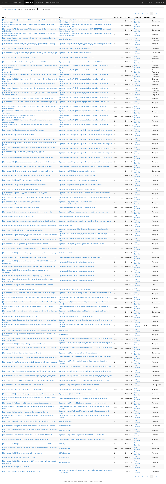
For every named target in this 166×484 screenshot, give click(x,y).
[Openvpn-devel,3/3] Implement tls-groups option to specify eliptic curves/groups (28, 394)
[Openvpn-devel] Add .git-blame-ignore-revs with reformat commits (24, 185)
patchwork (66, 481)
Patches (29, 2)
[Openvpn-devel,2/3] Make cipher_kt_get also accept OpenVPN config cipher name (29, 235)
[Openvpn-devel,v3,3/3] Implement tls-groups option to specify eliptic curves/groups (29, 248)
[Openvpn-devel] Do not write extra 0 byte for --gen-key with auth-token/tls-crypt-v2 (29, 357)
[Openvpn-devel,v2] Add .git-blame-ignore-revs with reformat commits (25, 244)
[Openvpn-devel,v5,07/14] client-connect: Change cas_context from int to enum (28, 98)
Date (128, 17)
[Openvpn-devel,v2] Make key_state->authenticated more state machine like (27, 166)
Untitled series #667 (65, 421)
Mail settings (160, 2)
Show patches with (10, 9)
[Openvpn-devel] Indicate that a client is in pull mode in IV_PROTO (24, 62)
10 (156, 13)
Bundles (39, 2)
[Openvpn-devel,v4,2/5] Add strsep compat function (19, 457)
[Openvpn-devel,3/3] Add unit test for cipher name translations (22, 230)
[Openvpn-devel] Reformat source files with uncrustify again (22, 353)
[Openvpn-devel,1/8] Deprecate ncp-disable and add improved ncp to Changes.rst (85, 130)
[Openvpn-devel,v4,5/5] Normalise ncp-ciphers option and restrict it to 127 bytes (28, 444)
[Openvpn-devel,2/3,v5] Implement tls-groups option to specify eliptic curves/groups (29, 53)
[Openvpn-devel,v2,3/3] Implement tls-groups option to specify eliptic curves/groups (29, 330)
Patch (4, 17)
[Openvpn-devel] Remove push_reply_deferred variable (20, 207)
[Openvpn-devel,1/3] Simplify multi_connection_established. (22, 180)
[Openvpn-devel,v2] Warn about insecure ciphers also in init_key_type (25, 439)
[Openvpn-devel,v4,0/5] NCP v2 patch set (16, 467)
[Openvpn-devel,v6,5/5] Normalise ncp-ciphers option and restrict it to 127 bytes (28, 421)
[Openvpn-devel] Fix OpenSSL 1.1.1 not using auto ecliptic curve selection (83, 394)
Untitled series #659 (65, 430)
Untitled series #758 (65, 225)
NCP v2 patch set (64, 444)
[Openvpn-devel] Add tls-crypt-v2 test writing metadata (20, 316)
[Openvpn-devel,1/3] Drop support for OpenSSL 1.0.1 (76, 48)
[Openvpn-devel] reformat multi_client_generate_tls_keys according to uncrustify (28, 44)
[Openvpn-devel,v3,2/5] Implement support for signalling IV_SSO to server (26, 275)
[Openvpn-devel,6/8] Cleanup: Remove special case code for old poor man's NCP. (29, 139)
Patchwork (6, 3)
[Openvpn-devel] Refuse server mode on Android (18, 289)
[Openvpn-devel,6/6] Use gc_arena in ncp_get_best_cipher (21, 471)
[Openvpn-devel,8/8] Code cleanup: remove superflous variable (23, 130)
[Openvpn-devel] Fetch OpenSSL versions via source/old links (22, 385)
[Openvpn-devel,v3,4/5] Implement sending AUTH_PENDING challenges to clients (29, 266)
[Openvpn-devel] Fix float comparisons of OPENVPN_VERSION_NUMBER (27, 435)
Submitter (137, 17)
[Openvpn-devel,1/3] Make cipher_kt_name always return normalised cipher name (29, 239)
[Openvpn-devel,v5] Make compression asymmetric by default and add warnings (28, 221)
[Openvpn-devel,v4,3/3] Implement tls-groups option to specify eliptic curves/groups (29, 225)
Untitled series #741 (65, 253)
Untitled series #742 (65, 248)
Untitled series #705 (65, 330)
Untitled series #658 (65, 426)
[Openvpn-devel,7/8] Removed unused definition (18, 134)
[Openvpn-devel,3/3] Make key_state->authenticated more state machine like (27, 171)
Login (142, 2)
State (154, 17)
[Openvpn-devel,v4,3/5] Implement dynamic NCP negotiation (22, 453)
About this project (52, 2)
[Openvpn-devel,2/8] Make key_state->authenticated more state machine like (27, 157)
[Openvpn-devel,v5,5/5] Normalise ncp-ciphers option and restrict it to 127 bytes (28, 426)
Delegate (147, 17)
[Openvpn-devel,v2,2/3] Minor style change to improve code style (23, 344)
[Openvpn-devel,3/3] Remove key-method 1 (16, 48)
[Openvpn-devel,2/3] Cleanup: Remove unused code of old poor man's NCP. (27, 175)
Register (150, 2)
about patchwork (98, 481)
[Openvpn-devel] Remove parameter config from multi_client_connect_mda (27, 212)
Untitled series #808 (65, 39)
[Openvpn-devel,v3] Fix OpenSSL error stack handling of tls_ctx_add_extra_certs (28, 366)
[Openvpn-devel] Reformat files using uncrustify (17, 216)
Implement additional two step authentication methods (76, 262)
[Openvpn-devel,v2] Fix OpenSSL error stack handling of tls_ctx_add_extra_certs (28, 371)
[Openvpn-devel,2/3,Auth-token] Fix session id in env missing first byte (25, 412)
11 (160, 13)
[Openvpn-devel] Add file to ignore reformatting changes (77, 171)
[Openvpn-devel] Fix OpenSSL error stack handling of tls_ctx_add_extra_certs (28, 380)
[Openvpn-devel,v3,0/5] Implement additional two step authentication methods (27, 285)
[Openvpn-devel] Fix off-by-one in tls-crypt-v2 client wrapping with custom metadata (29, 362)
